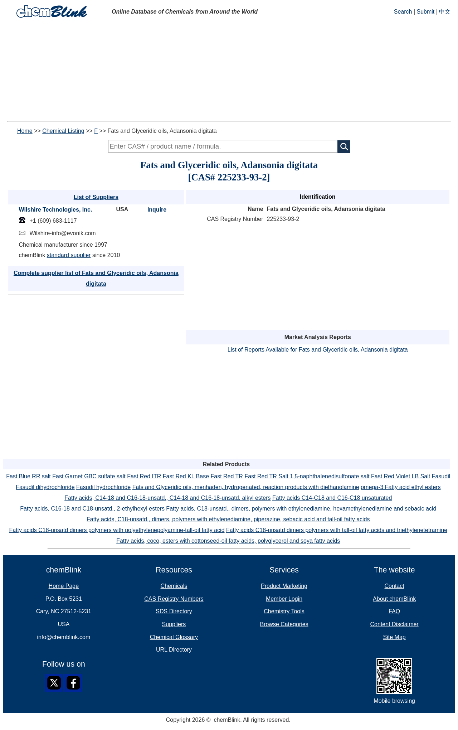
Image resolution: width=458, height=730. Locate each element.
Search (403, 12)
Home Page (64, 586)
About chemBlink (394, 599)
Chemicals (174, 586)
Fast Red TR (227, 476)
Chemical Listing (63, 131)
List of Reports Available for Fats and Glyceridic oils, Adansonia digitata (318, 350)
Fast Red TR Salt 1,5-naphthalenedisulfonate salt (306, 476)
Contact (394, 586)
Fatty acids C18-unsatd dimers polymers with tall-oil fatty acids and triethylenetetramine (336, 530)
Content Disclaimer (394, 624)
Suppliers (174, 624)
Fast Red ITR (144, 476)
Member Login (284, 599)
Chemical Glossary (174, 637)
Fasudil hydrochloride (103, 487)
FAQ (394, 611)
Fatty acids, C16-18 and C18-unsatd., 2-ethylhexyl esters (92, 509)
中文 (444, 12)
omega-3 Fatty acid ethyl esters (400, 487)
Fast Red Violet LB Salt (400, 476)
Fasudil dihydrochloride (45, 487)
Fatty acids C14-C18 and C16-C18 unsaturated (332, 498)
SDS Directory (174, 611)
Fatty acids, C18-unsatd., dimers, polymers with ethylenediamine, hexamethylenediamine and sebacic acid (301, 509)
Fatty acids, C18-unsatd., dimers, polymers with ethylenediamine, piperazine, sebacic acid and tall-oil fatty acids (228, 519)
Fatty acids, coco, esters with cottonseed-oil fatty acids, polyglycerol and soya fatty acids (228, 541)
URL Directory (174, 650)
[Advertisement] (229, 71)
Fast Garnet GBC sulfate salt (89, 476)
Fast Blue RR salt (28, 476)
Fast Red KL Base (186, 476)
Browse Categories (284, 624)
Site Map (394, 637)
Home (25, 131)
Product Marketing (284, 586)
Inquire (156, 210)
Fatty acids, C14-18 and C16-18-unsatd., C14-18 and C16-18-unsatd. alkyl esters (167, 498)
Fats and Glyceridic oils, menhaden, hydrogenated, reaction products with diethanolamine (245, 487)
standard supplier (69, 255)
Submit (426, 12)
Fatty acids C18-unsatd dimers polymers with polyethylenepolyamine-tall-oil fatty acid (117, 530)
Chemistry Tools (284, 611)
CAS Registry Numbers (173, 599)
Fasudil (441, 476)
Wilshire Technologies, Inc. (55, 210)
